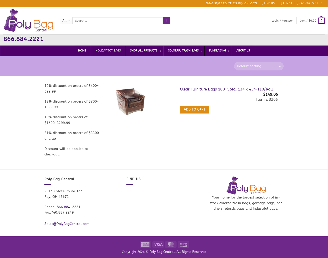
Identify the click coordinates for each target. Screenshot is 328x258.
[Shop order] (259, 66)
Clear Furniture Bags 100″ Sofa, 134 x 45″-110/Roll (226, 89)
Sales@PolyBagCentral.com (67, 224)
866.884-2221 (68, 207)
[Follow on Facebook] (322, 3)
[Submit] (166, 20)
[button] (282, 21)
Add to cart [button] (194, 109)
